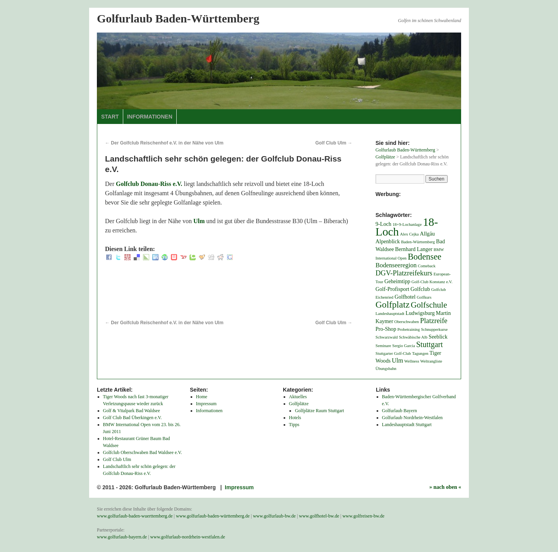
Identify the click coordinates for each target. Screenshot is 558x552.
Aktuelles (298, 396)
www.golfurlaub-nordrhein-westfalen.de (187, 537)
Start (110, 116)
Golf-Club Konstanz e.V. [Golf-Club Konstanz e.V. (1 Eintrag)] (432, 282)
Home (201, 396)
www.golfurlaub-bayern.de (122, 537)
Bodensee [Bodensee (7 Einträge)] (424, 256)
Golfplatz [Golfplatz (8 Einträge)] (392, 304)
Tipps (294, 424)
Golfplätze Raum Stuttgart (319, 410)
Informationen (149, 116)
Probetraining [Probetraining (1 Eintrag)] (409, 329)
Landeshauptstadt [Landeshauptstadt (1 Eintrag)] (390, 313)
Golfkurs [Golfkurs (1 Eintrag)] (424, 297)
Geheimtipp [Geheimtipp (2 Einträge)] (397, 281)
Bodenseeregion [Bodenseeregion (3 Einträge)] (396, 265)
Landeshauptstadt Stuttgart (407, 424)
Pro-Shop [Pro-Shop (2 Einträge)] (385, 329)
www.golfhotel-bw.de (319, 516)
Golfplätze (299, 403)
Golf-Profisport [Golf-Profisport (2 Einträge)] (392, 289)
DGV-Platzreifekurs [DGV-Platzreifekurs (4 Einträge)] (403, 273)
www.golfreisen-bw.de (363, 516)
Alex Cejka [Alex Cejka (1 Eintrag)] (409, 234)
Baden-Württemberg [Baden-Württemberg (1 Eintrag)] (418, 242)
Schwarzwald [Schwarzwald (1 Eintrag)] (386, 337)
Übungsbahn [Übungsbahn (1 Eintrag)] (385, 368)
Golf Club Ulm (333, 143)
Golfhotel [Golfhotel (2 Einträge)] (404, 297)
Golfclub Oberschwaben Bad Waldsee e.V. (142, 452)
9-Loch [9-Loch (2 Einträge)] (383, 224)
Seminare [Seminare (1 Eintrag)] (383, 346)
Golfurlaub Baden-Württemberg (178, 18)
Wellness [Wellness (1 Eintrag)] (411, 361)
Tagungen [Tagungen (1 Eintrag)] (420, 353)
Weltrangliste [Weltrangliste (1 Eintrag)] (431, 361)
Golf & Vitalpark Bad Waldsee (131, 410)
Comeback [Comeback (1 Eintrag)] (427, 266)
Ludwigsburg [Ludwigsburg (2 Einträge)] (420, 313)
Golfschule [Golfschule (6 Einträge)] (429, 305)
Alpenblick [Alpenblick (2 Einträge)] (387, 241)
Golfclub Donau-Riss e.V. (149, 184)
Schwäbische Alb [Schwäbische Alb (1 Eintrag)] (413, 337)
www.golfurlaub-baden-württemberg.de (213, 516)
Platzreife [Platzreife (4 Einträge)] (434, 321)
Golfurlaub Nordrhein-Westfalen (412, 417)
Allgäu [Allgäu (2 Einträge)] (427, 233)
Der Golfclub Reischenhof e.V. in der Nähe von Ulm (164, 143)
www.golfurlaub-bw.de (274, 516)
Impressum (206, 403)
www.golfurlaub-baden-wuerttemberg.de (135, 516)
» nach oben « (445, 487)
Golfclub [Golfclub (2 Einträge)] (420, 289)
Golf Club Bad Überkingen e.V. (132, 417)
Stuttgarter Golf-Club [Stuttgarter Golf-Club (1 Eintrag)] (393, 353)
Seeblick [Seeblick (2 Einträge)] (438, 337)
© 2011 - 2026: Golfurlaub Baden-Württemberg (157, 487)
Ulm (199, 221)
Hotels (295, 417)
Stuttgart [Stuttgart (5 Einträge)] (429, 344)
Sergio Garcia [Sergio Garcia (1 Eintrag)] (403, 346)
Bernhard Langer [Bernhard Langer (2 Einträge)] (413, 249)
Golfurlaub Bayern (399, 410)
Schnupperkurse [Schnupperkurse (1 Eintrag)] (434, 329)
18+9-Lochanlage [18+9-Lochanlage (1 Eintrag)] (407, 224)
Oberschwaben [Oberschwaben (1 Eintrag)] (406, 322)
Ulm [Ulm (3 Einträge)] (397, 360)
